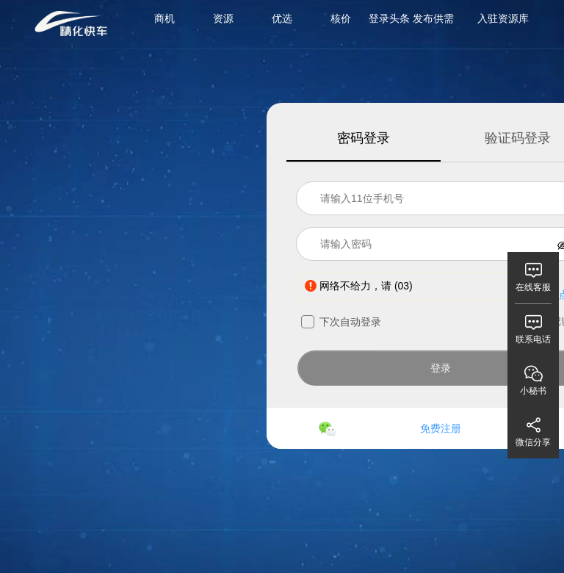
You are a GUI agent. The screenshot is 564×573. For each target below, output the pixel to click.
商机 (164, 18)
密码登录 (363, 138)
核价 (340, 18)
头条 (399, 18)
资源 (223, 18)
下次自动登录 (341, 321)
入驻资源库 (503, 18)
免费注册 (440, 428)
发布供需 (433, 18)
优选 (282, 18)
